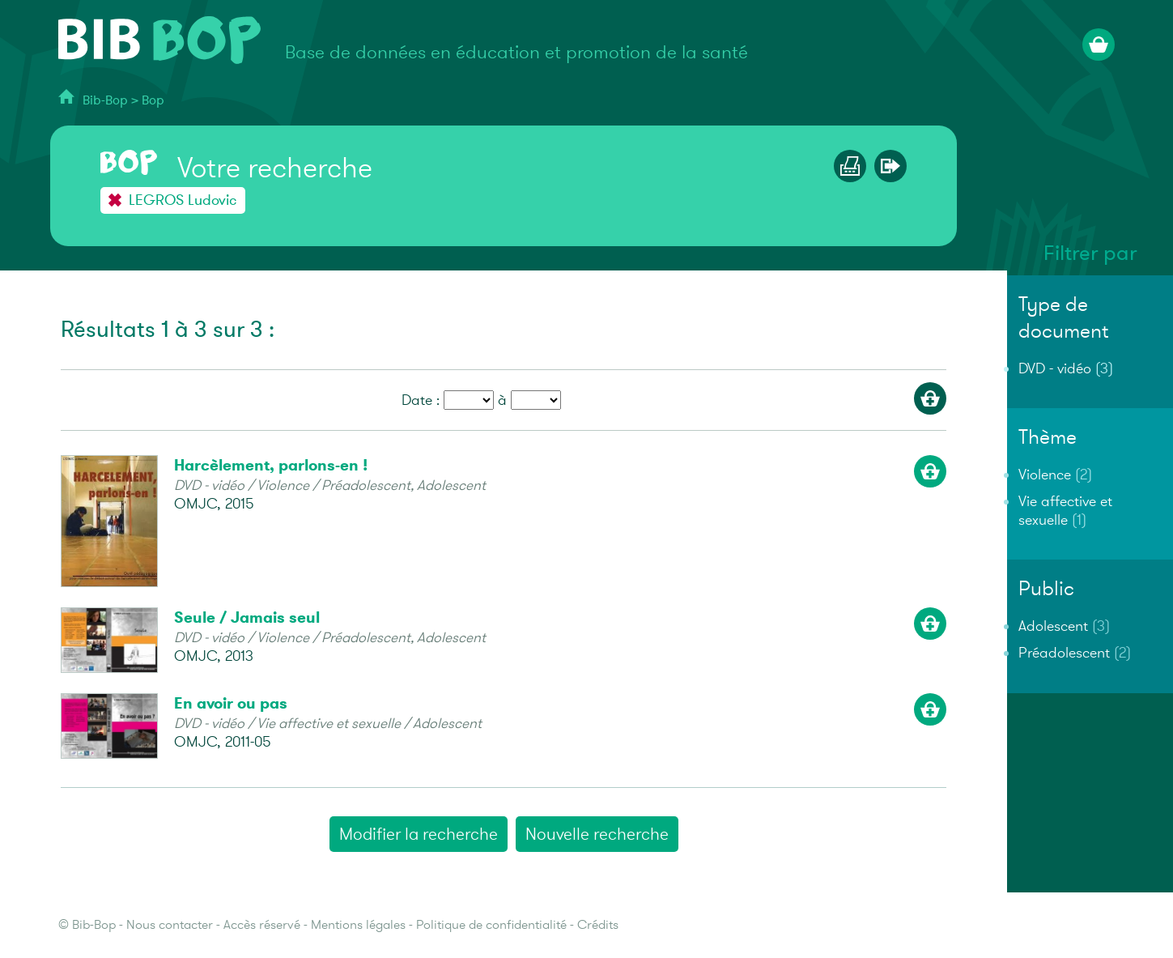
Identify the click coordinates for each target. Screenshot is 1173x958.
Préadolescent (1064, 653)
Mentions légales (358, 925)
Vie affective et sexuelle (1065, 511)
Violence (1044, 475)
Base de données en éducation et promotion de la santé (516, 52)
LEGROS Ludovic (183, 200)
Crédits (597, 925)
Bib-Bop (105, 100)
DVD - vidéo (1054, 369)
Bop (153, 100)
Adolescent (1053, 626)
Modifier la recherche (418, 834)
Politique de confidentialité (491, 925)
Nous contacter (169, 925)
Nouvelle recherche (597, 834)
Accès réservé (261, 925)
